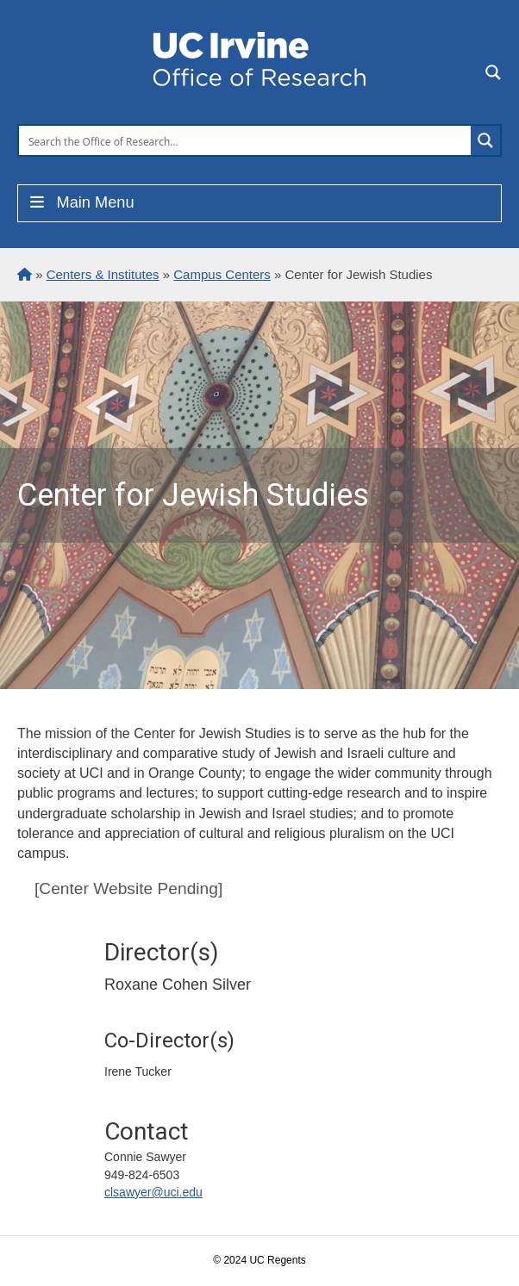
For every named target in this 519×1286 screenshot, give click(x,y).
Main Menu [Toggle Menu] (80, 202)
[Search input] (245, 140)
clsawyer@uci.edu (153, 1192)
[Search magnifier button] (485, 140)
